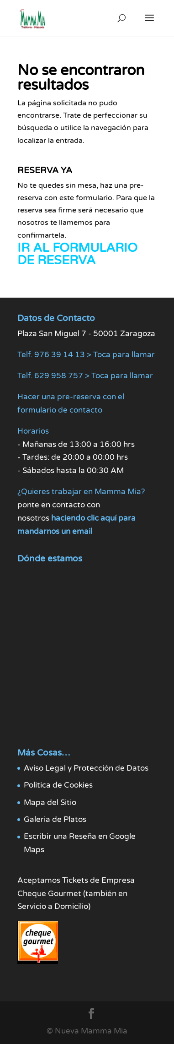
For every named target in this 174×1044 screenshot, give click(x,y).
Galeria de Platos (55, 819)
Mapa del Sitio (50, 802)
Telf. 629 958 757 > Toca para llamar (85, 376)
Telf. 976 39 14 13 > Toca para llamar (86, 354)
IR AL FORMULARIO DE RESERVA (77, 254)
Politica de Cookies (58, 785)
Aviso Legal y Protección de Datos (86, 768)
